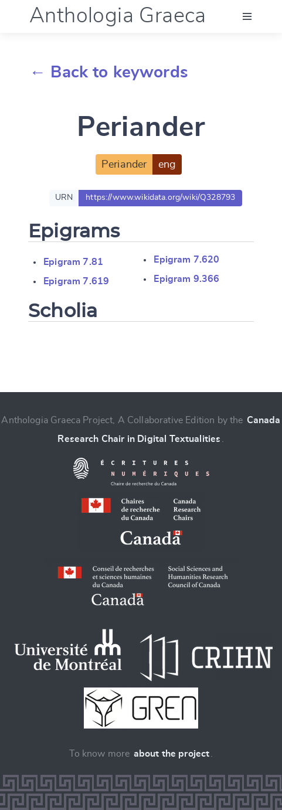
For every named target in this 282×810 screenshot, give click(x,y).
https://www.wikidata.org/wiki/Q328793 (160, 197)
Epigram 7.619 (76, 281)
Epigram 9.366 (186, 279)
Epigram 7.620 (186, 259)
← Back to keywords (108, 72)
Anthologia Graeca (117, 15)
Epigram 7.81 (73, 262)
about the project (172, 753)
